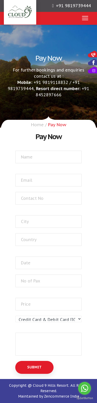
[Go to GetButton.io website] (84, 398)
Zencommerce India (61, 396)
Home (37, 125)
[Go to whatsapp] (84, 388)
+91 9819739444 (73, 6)
